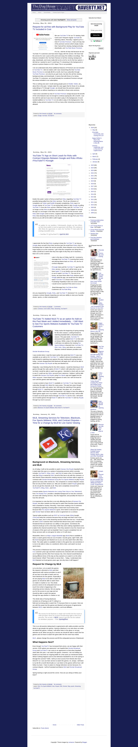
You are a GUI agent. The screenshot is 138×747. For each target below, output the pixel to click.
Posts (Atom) (45, 728)
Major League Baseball (54, 535)
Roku (64, 199)
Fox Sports (62, 375)
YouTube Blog (66, 289)
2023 (92, 170)
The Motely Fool (41, 493)
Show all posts (71, 20)
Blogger (84, 742)
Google (52, 88)
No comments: (58, 113)
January (95, 162)
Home (34, 12)
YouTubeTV (51, 115)
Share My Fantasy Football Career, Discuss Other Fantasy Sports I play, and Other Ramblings (96, 453)
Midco (50, 373)
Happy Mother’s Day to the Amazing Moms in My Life (97, 140)
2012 (92, 199)
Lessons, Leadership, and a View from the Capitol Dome (97, 148)
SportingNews (63, 619)
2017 (92, 186)
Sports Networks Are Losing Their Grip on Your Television (62, 491)
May (93, 130)
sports (72, 686)
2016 (92, 189)
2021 (92, 175)
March (94, 156)
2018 (92, 183)
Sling (64, 347)
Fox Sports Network (48, 509)
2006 (92, 212)
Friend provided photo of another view (97, 221)
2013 (92, 197)
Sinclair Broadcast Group (41, 351)
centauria (71, 742)
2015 (92, 191)
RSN (61, 686)
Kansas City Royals (45, 363)
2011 (92, 202)
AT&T (55, 515)
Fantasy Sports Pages (58, 12)
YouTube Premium (65, 42)
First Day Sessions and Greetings (96, 238)
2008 (92, 210)
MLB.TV (73, 339)
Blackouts (40, 407)
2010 (92, 205)
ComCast (62, 515)
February (95, 159)
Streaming (57, 308)
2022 (92, 173)
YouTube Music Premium (73, 48)
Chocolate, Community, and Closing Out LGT (98, 133)
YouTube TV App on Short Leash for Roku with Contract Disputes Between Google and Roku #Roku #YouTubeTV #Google (57, 158)
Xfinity (72, 515)
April (94, 154)
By (96, 41)
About (39, 12)
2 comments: (57, 306)
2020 (92, 178)
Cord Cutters (47, 308)
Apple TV (58, 271)
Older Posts (80, 725)
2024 (92, 168)
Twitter (76, 84)
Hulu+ (53, 473)
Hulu (60, 347)
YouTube (77, 37)
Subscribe (96, 35)
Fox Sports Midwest (49, 407)
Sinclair (38, 512)
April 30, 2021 (64, 234)
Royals (81, 397)
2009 (92, 207)
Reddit (70, 84)
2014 (92, 194)
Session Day (94, 233)
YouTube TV (64, 35)
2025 (92, 165)
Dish (56, 347)
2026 (92, 127)
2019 (92, 181)
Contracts (40, 308)
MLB (82, 367)
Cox (34, 552)
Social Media (47, 12)
